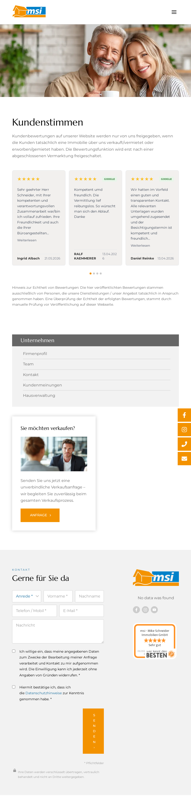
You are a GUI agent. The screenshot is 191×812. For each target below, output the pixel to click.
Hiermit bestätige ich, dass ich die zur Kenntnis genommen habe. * (48, 693)
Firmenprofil (35, 354)
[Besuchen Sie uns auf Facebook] (136, 609)
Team (28, 364)
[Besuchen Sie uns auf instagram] (145, 609)
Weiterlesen (27, 240)
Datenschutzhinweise (43, 693)
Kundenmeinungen (42, 385)
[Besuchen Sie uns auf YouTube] (154, 609)
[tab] (91, 273)
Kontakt (31, 375)
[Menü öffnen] (174, 12)
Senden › (94, 731)
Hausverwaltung (39, 395)
